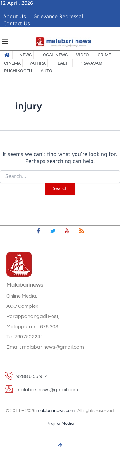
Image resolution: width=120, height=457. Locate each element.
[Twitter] (53, 232)
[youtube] (67, 232)
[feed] (81, 232)
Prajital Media (60, 423)
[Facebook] (38, 232)
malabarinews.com (55, 411)
